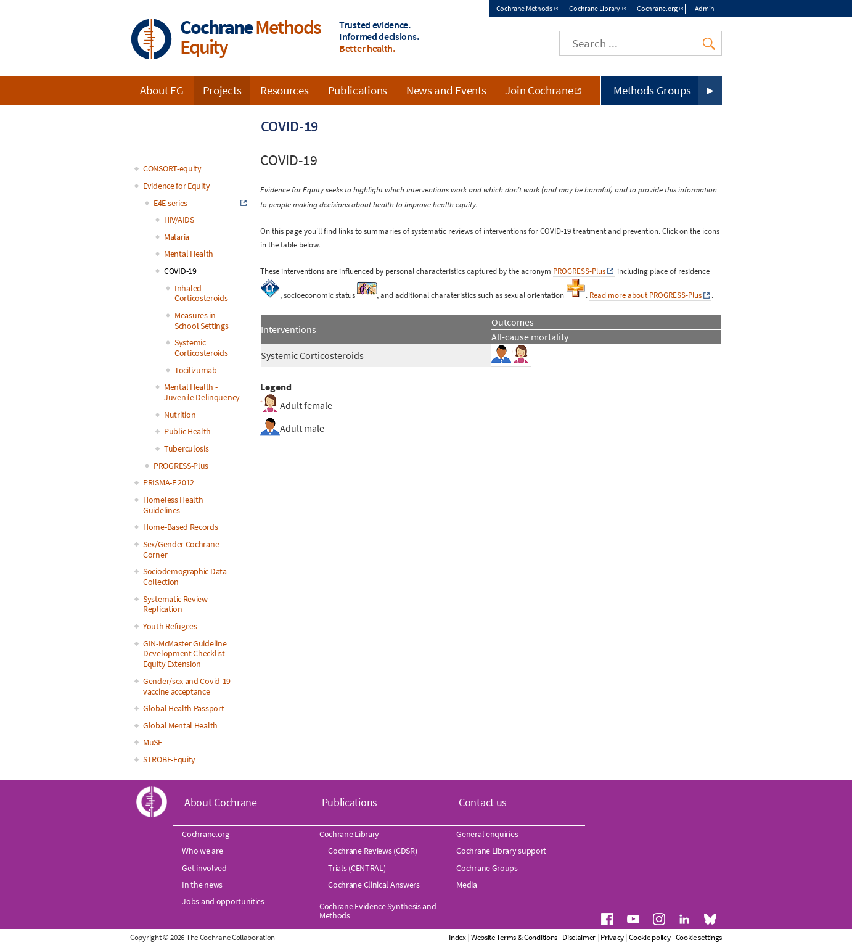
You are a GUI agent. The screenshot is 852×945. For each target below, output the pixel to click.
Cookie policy (649, 937)
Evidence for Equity (176, 185)
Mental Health (188, 253)
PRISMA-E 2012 (168, 482)
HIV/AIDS (179, 219)
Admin (705, 8)
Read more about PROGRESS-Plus (645, 295)
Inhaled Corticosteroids (201, 293)
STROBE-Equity (169, 759)
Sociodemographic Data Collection (185, 576)
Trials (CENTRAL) (356, 867)
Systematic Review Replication (175, 604)
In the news (202, 884)
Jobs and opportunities (223, 901)
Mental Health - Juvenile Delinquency (202, 392)
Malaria (176, 236)
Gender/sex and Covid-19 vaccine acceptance (187, 686)
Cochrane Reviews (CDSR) (372, 850)
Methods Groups (652, 90)
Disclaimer (579, 937)
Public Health (187, 431)
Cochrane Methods (524, 8)
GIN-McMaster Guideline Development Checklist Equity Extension (184, 654)
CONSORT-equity (172, 168)
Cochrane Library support (501, 850)
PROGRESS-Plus (579, 271)
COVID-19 (180, 270)
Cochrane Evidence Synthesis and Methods (377, 910)
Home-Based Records (180, 526)
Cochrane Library (594, 8)
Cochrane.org (657, 8)
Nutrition (179, 414)
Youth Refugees (170, 626)
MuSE (152, 742)
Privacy (612, 937)
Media (466, 884)
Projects (222, 90)
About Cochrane (220, 802)
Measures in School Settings (201, 320)
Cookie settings (699, 937)
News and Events (446, 90)
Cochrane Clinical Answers (374, 884)
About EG (162, 90)
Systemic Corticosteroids (201, 347)
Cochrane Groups (487, 867)
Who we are (202, 850)
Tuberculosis (186, 448)
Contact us (483, 802)
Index (457, 937)
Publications (357, 90)
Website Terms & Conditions (514, 937)
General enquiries (487, 834)
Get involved (204, 867)
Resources (284, 90)
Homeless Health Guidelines (173, 505)
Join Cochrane (539, 90)
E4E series (170, 202)
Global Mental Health (180, 725)
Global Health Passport (183, 708)
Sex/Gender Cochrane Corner (181, 549)
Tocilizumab (195, 370)
